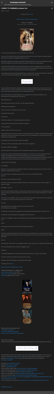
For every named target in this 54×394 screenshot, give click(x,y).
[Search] (52, 3)
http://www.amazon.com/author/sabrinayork (27, 368)
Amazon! (31, 14)
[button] (52, 9)
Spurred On (4, 275)
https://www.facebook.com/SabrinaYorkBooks (26, 370)
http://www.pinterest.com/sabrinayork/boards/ (26, 375)
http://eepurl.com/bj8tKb (12, 365)
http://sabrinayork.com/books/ (13, 363)
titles (21, 356)
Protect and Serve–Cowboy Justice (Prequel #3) (12, 333)
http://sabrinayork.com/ (10, 366)
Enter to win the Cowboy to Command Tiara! (27, 19)
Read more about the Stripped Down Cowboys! (12, 267)
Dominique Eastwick (18, 2)
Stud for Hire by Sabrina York (8, 272)
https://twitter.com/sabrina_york (25, 371)
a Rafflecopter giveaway (6, 387)
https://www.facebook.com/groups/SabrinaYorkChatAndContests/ (33, 380)
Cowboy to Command (6, 273)
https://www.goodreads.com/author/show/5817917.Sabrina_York (28, 373)
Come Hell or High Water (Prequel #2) (9, 331)
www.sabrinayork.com (12, 358)
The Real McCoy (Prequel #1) (8, 330)
